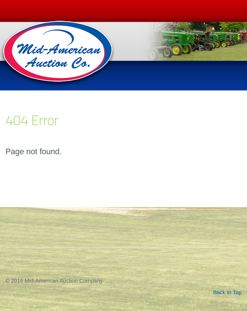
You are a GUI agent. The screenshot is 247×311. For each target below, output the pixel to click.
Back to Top (227, 292)
